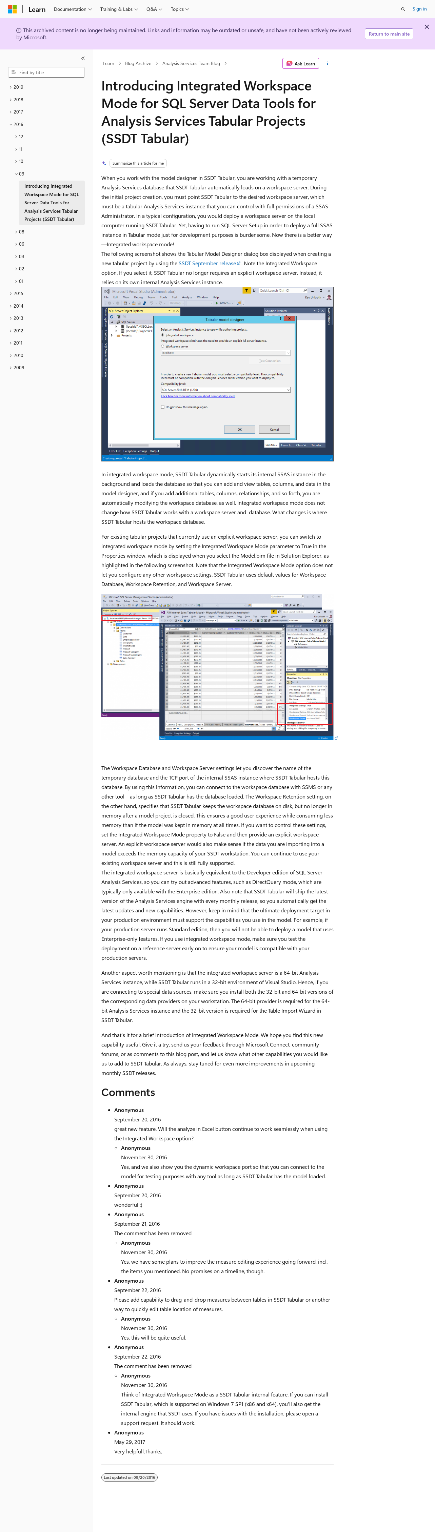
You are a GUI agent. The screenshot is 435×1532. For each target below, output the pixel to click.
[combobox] (46, 72)
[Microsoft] (12, 9)
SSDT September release (207, 263)
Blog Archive (138, 63)
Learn (108, 63)
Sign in (420, 8)
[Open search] (403, 9)
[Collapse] (83, 58)
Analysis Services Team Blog (191, 63)
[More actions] (328, 63)
